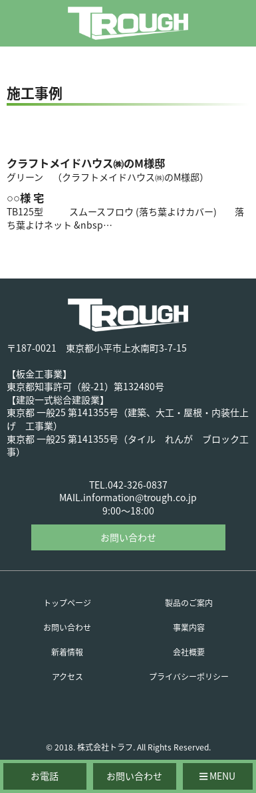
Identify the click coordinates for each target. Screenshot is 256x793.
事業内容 (189, 627)
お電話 (45, 775)
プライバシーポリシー (189, 677)
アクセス (67, 677)
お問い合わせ (128, 537)
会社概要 (189, 652)
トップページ (67, 603)
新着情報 (67, 652)
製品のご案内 (189, 603)
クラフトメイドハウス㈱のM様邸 (86, 163)
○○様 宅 (25, 197)
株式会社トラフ (105, 747)
